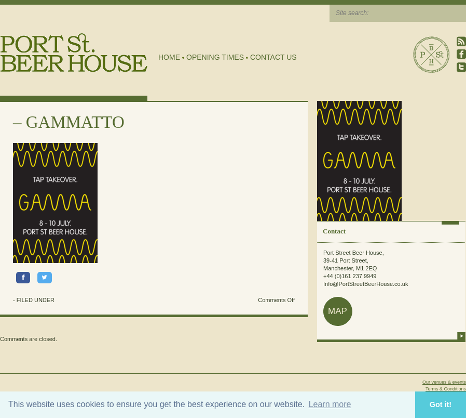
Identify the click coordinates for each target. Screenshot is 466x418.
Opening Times (215, 57)
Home (169, 57)
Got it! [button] (440, 404)
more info (461, 335)
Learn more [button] (330, 404)
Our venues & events (444, 382)
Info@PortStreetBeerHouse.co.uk (365, 284)
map (337, 311)
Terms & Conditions (446, 388)
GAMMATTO (75, 122)
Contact (334, 231)
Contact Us (273, 57)
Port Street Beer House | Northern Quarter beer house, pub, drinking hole (74, 52)
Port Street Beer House (431, 54)
